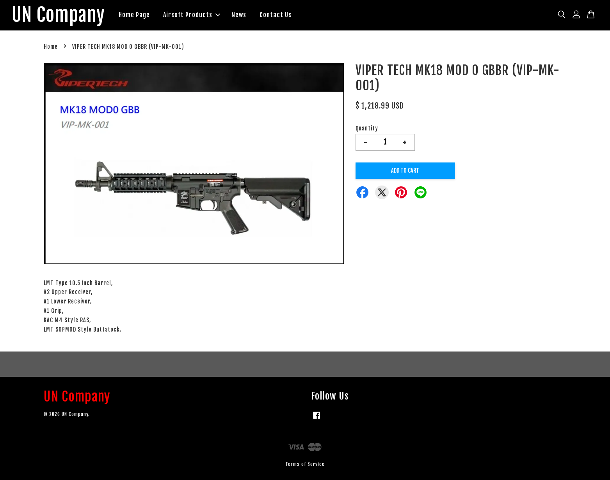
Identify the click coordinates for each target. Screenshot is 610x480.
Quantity (367, 128)
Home (51, 46)
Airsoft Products (191, 15)
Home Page (134, 15)
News (238, 15)
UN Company (58, 15)
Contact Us (276, 15)
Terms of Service (305, 464)
